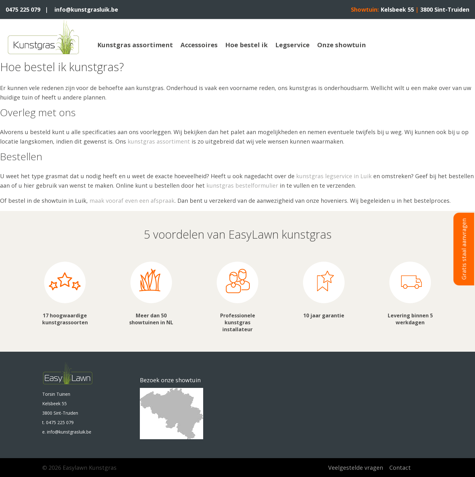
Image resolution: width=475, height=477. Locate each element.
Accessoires (199, 45)
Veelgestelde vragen (355, 467)
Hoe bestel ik (246, 45)
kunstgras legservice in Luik (334, 176)
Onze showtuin (341, 45)
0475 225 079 (23, 9)
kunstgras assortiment (159, 141)
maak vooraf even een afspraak (132, 200)
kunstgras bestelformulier (242, 185)
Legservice (292, 45)
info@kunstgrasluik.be (86, 9)
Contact (400, 467)
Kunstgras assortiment (135, 45)
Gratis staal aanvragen (464, 249)
